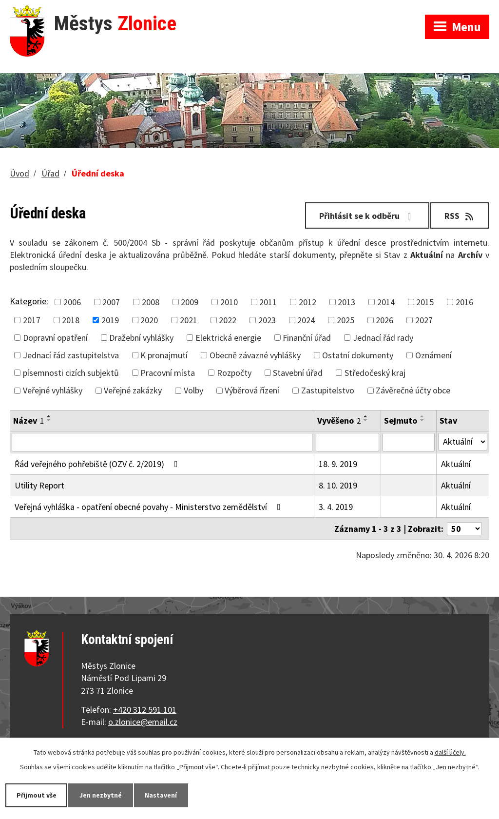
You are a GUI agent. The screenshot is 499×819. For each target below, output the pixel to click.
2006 (72, 302)
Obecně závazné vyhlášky (255, 355)
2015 (425, 302)
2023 (267, 320)
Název (28, 420)
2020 (149, 320)
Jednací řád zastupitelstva (71, 355)
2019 (110, 320)
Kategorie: (29, 301)
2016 (464, 302)
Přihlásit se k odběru (367, 215)
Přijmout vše (37, 795)
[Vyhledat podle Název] (162, 442)
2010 (229, 302)
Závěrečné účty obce (413, 390)
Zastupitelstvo (327, 390)
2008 (150, 302)
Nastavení (163, 795)
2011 (268, 302)
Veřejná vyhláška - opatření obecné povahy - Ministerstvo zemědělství (150, 506)
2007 (111, 302)
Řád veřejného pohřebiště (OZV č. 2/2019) (98, 463)
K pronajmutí (164, 355)
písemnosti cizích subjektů (71, 372)
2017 (31, 320)
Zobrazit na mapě (371, 10)
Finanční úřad (307, 337)
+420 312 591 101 (144, 709)
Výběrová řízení (252, 390)
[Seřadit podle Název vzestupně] (49, 416)
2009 (189, 302)
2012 (307, 302)
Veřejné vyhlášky (52, 390)
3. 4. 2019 (336, 506)
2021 (188, 320)
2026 (384, 320)
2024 (306, 320)
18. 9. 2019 (338, 463)
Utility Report (39, 485)
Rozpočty (234, 372)
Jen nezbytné (101, 795)
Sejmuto (400, 420)
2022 (227, 320)
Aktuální (456, 463)
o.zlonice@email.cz (142, 721)
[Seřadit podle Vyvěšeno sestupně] (366, 420)
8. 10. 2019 (338, 485)
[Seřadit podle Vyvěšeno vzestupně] (366, 416)
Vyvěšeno (339, 420)
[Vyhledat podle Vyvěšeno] (347, 442)
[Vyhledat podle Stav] (462, 441)
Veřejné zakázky (133, 390)
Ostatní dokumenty (357, 355)
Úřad (50, 173)
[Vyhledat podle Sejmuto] (409, 442)
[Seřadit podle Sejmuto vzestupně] (422, 416)
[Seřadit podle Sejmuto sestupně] (422, 420)
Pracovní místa (167, 372)
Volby (193, 390)
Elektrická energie (228, 337)
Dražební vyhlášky (141, 337)
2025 (345, 320)
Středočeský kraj (375, 372)
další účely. (450, 751)
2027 (424, 320)
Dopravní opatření (55, 337)
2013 (346, 302)
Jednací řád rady (383, 337)
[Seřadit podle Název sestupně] (49, 420)
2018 (70, 320)
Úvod (19, 173)
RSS (459, 215)
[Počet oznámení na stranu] (464, 528)
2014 (386, 302)
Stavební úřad (298, 372)
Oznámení (433, 355)
